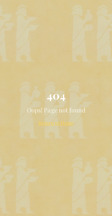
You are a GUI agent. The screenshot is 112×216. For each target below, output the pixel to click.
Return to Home (56, 123)
